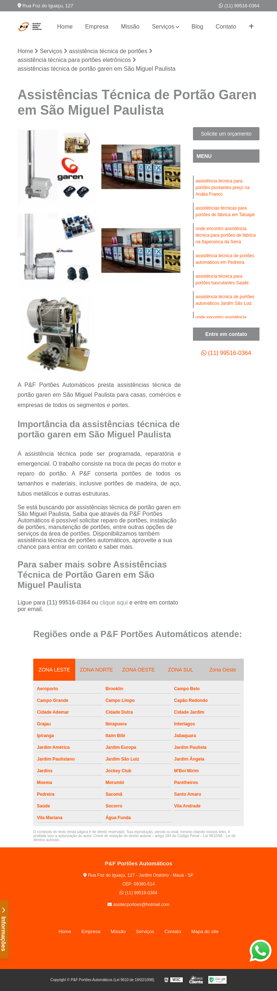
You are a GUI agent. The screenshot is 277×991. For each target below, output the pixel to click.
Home (65, 26)
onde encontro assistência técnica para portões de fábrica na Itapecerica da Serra (226, 235)
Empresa (97, 26)
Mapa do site (204, 931)
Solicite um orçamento (226, 134)
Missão (130, 26)
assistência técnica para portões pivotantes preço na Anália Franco (223, 187)
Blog (197, 26)
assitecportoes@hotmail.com (138, 904)
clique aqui (114, 602)
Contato (226, 26)
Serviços (163, 26)
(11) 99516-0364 (239, 5)
